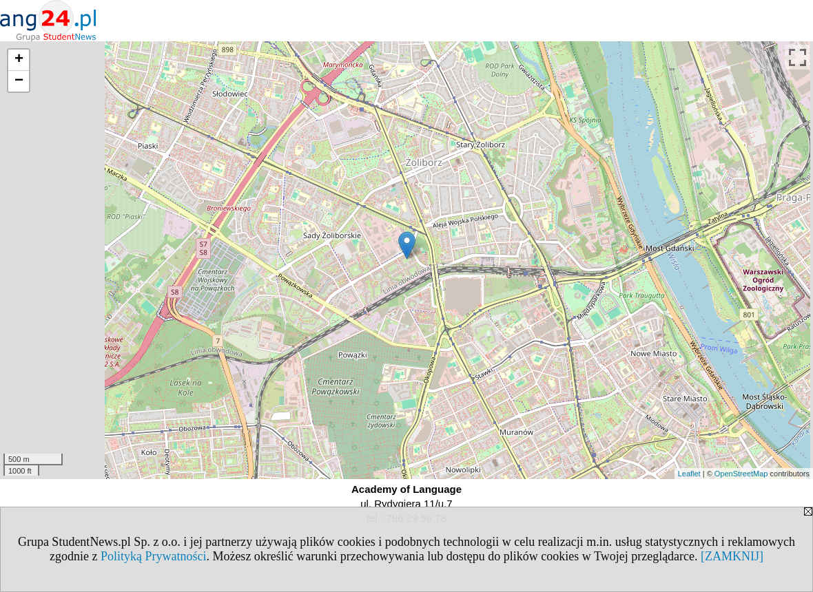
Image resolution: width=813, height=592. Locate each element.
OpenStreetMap (741, 473)
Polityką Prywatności (154, 556)
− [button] (18, 81)
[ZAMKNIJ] (732, 556)
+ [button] (18, 60)
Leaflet (689, 473)
